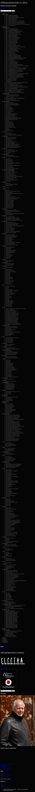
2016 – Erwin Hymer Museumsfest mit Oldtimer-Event (16, 86)
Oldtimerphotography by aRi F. (14, 2)
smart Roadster (8, 562)
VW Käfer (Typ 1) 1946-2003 (11, 571)
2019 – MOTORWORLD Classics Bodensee (14, 71)
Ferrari (4, 268)
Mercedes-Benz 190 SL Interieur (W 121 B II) (14, 426)
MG (4, 441)
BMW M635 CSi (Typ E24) (11, 198)
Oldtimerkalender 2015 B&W (11, 626)
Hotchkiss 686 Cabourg (10, 347)
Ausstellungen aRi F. (7, 604)
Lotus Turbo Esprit (9, 400)
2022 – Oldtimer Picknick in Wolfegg (13, 55)
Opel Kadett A (8, 475)
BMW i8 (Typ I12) (9, 207)
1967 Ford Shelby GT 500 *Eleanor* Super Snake (15, 308)
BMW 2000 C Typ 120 (10, 196)
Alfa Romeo (5, 136)
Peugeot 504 (7, 498)
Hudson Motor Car (7, 349)
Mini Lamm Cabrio (9, 449)
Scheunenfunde (6, 93)
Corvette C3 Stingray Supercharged (12, 231)
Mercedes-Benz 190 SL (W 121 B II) (12, 424)
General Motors (6, 325)
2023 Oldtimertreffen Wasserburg (12, 51)
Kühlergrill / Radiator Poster (11, 632)
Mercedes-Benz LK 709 (10, 467)
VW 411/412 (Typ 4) (9, 579)
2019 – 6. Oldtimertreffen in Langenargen (13, 70)
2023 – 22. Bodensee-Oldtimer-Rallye (13, 48)
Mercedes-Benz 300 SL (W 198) (11, 422)
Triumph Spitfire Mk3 (9, 567)
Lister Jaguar (8, 112)
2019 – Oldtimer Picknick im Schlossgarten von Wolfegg (16, 65)
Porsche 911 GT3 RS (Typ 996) (11, 515)
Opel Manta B (8, 478)
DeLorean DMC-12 (9, 108)
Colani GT (7, 105)
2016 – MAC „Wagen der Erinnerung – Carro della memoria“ (17, 24)
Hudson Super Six (9, 351)
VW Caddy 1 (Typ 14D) (10, 583)
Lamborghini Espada (9, 385)
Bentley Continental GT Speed (11, 184)
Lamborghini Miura (9, 389)
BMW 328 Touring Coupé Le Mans (12, 191)
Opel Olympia (8, 489)
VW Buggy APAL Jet (9, 589)
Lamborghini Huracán (9, 388)
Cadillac (4, 215)
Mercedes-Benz (6, 413)
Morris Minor (8, 180)
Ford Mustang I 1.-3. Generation (11, 323)
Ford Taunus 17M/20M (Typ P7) (12, 315)
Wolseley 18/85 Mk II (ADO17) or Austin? (14, 176)
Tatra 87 (7, 128)
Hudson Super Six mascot (10, 354)
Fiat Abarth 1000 (8, 291)
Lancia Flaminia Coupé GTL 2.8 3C (12, 391)
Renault (4, 536)
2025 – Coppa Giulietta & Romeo (12, 38)
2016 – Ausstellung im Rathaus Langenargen (14, 608)
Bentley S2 (7, 183)
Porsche (4, 506)
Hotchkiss (5, 346)
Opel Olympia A (8, 490)
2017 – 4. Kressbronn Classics (11, 77)
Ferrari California (8, 277)
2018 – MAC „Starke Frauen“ (11, 18)
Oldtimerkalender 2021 (10, 610)
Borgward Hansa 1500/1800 (11, 210)
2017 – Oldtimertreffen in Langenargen (13, 83)
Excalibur (5, 266)
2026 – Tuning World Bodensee (11, 29)
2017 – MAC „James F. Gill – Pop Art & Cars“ (14, 20)
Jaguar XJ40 (7, 362)
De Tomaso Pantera (9, 264)
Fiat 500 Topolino (9, 302)
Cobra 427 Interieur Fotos (10, 133)
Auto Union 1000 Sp (9, 167)
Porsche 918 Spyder (9, 530)
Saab (4, 551)
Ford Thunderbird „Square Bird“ (12, 318)
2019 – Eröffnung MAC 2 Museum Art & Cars (14, 17)
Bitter (4, 186)
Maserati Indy (8, 412)
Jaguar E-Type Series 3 (10, 366)
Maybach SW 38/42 (9, 420)
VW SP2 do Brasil (9, 588)
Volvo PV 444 (8, 597)
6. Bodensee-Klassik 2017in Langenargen (10, 81)
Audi (4, 157)
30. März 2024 (3, 648)
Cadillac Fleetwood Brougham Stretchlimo (14, 220)
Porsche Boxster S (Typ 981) (11, 532)
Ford (4, 307)
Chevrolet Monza (8, 226)
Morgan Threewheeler (9, 454)
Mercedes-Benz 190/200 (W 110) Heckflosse (14, 432)
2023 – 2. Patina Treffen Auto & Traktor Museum (15, 46)
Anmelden (5, 773)
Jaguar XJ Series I (9, 365)
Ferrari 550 (7, 274)
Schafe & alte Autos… (9, 96)
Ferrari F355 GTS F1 (9, 280)
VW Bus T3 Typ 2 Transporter (11, 577)
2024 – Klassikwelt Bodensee (11, 43)
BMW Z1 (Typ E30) (9, 201)
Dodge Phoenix (8, 240)
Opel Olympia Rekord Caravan (11, 482)
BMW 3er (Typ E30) (9, 199)
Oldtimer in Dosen (9, 633)
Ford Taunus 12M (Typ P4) (10, 316)
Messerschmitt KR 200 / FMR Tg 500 (13, 118)
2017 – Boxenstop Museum (10, 19)
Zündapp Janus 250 (9, 130)
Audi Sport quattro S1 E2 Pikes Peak (12, 163)
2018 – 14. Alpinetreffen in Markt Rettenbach (14, 76)
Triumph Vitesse (8, 565)
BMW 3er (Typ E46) (9, 204)
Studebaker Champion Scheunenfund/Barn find (14, 98)
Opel (4, 468)
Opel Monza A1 (8, 479)
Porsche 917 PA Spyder (10, 527)
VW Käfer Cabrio (9, 572)
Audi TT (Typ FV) (9, 164)
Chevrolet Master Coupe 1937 (11, 224)
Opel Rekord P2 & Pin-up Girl (11, 493)
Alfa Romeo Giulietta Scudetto (11, 145)
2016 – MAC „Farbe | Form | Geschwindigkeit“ (15, 23)
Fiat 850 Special (8, 305)
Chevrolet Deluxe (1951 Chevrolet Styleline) (14, 225)
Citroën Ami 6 (8, 248)
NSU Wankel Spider (9, 460)
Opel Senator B (8, 494)
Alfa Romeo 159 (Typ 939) (10, 137)
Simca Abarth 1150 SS (10, 559)
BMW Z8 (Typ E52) (9, 206)
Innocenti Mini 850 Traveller (11, 356)
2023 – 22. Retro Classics (10, 53)
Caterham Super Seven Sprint (11, 396)
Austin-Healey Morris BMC (8, 169)
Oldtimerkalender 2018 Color (11, 618)
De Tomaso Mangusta (9, 263)
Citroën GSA (8, 257)
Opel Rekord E (8, 483)
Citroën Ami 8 (8, 249)
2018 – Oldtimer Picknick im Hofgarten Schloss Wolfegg (16, 73)
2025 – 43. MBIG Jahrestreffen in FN (13, 34)
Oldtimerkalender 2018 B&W (11, 619)
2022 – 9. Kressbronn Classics (11, 54)
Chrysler (4, 233)
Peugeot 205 (7, 503)
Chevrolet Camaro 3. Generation (12, 223)
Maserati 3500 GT (9, 403)
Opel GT (7, 487)
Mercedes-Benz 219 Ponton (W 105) (12, 428)
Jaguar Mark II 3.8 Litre (10, 370)
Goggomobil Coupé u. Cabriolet (11, 337)
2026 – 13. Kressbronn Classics (11, 28)
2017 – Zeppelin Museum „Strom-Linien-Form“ (15, 22)
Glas (4, 336)
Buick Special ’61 (9, 330)
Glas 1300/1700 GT (9, 338)
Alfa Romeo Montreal (9, 142)
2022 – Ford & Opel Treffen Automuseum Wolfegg (15, 57)
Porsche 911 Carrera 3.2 (10, 514)
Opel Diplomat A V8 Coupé (11, 474)
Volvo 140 (7, 592)
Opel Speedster (8, 485)
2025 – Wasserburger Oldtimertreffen (12, 37)
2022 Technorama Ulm (10, 60)
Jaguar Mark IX (8, 374)
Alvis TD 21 (7, 152)
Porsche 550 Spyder (9, 511)
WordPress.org (6, 776)
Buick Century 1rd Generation (11, 326)
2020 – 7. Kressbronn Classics (11, 62)
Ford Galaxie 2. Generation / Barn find (13, 324)
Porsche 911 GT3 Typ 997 (10, 516)
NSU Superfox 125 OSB (10, 459)
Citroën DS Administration (10, 250)
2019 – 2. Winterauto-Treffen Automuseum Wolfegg (15, 67)
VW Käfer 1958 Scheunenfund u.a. (12, 100)
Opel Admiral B (8, 486)
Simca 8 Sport (8, 558)
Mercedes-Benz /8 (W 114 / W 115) (12, 436)
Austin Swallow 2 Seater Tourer (11, 376)
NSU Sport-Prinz (8, 457)
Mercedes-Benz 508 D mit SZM (11, 466)
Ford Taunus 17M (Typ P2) (10, 310)
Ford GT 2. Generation (10, 309)
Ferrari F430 (7, 282)
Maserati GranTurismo (10, 405)
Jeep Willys (5, 377)
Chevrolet (5, 221)
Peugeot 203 (7, 504)
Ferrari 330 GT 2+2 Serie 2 (10, 271)
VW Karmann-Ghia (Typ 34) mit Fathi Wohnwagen (15, 580)
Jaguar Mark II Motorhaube (11, 368)
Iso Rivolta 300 (8, 110)
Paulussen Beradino (9, 122)
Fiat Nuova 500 (8, 306)
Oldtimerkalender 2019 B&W (11, 617)
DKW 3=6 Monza (9, 166)
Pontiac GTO (8, 335)
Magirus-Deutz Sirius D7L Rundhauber (13, 464)
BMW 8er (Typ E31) (9, 205)
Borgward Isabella (9, 214)
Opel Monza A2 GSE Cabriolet (11, 480)
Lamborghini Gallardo (9, 386)
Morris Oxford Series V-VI (10, 175)
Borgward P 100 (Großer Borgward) (12, 211)
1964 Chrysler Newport (10, 234)
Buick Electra (8, 328)
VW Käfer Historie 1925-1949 (11, 570)
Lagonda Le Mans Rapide (10, 381)
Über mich (5, 638)
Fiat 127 (7, 288)
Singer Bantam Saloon (9, 126)
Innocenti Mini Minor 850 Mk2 (11, 357)
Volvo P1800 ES (8, 596)
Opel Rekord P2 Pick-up (10, 484)
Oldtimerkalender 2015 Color (11, 627)
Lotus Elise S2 (8, 398)
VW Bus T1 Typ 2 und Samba (11, 574)
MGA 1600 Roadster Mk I (10, 445)
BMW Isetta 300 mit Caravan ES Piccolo (13, 193)
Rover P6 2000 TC (9, 549)
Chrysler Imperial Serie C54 (11, 235)
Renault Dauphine (9, 542)
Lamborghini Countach (10, 384)
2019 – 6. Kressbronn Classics (11, 63)
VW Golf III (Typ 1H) (9, 586)
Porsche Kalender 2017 (10, 623)
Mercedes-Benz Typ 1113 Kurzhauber (13, 465)
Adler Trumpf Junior (9, 102)
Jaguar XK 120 (8, 372)
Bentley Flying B (8, 185)
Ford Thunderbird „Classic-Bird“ (12, 317)
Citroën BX (7, 258)
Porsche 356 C (8, 510)
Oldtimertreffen (6, 27)
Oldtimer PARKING (9, 634)
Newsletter (5, 26)
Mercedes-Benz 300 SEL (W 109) (12, 435)
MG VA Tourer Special (10, 443)
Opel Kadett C (8, 477)
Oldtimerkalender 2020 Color (11, 614)
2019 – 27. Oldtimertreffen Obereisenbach (13, 64)
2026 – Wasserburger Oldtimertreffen (12, 32)
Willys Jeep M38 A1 (9, 379)
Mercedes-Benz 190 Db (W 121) (12, 427)
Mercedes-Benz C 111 (9, 437)
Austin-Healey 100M (9, 170)
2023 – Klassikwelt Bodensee (11, 49)
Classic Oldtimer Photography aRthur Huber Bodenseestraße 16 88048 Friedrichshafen (6, 766)
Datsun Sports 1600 (9, 260)
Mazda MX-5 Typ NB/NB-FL (11, 117)
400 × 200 (2, 650)
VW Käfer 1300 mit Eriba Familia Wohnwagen (14, 573)
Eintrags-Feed (6, 774)
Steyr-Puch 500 (8, 296)
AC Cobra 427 (8, 132)
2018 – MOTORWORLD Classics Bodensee (14, 74)
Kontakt (4, 639)
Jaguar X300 (8, 361)
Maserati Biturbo (8, 411)
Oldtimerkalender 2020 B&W (11, 612)
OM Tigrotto (8, 462)
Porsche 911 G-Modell (10, 524)
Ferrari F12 (7, 279)
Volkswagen (5, 569)
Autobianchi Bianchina (10, 286)
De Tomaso (5, 262)
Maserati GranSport (9, 404)
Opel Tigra (7, 496)
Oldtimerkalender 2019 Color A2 (12, 616)
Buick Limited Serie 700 (10, 329)
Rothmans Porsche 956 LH (10, 535)
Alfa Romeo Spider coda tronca (11, 147)
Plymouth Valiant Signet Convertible (12, 242)
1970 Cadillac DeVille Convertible (12, 217)
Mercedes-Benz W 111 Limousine (12, 430)
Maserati (4, 402)
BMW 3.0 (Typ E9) (9, 203)
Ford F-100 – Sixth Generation (11, 321)
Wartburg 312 (8, 129)
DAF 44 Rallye (8, 107)
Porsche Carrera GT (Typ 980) (11, 533)
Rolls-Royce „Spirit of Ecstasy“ (11, 545)
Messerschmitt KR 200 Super (11, 119)
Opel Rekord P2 (8, 492)
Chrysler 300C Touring (10, 243)
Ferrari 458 (7, 272)
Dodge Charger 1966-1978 (10, 236)
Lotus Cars (5, 395)
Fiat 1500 (7, 298)
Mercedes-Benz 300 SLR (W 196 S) (12, 423)
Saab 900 (7, 552)
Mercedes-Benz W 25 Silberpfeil (12, 418)
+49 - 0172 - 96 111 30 (5, 768)
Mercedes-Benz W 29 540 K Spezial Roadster (14, 419)
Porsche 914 (7, 518)
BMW (4, 188)
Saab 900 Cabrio (8, 555)
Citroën (4, 245)
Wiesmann (5, 600)
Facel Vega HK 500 (9, 109)
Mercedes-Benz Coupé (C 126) (11, 440)
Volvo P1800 (8, 595)
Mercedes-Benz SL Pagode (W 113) (12, 433)
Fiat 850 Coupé (8, 304)
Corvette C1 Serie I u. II (10, 227)
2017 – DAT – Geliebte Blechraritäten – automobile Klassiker (13, 607)
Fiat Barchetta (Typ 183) (10, 292)
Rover (4, 546)
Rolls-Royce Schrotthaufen (10, 544)
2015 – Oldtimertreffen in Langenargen (13, 91)
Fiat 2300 (7, 299)
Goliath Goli (7, 212)
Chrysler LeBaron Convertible (11, 244)
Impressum (5, 642)
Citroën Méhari (8, 255)
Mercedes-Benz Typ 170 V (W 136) (12, 417)
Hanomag (5, 343)
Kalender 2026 (6, 609)
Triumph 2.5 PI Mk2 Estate (10, 564)
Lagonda (4, 380)
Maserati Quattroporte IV (10, 410)
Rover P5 (7, 548)
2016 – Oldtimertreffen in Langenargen (13, 90)
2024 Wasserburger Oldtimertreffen (12, 45)
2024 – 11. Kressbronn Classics (11, 42)
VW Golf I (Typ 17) (9, 582)
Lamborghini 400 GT (9, 383)
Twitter (4, 784)
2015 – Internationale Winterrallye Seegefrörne (14, 92)
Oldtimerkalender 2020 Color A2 (12, 611)
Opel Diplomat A (8, 473)
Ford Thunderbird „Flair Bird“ (11, 319)
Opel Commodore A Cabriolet (11, 470)
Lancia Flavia (8, 392)
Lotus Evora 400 (8, 399)
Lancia (4, 390)
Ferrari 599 (7, 276)
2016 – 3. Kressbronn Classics (11, 84)
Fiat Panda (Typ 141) (9, 293)
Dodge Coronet (8, 238)
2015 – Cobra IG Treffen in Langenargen (13, 135)
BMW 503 (7, 189)
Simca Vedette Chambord (10, 560)
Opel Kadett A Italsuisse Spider (11, 476)
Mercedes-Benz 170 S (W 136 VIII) (12, 415)
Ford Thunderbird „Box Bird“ (11, 320)
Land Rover (5, 394)
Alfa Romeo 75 (8, 139)
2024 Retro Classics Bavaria (11, 41)
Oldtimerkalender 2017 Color (11, 620)
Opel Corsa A (8, 471)
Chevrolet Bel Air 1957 (10, 222)
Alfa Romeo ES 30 (9, 140)
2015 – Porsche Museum (10, 25)
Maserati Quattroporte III (10, 409)
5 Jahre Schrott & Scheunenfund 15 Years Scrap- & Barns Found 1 (12, 95)
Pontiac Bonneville (9, 333)
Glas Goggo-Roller (9, 339)
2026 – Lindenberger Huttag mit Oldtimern (14, 30)
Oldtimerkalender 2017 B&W (11, 621)
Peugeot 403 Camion (9, 501)
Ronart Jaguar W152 (9, 124)
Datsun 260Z (8, 261)
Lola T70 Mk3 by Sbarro (10, 114)
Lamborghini (5, 382)
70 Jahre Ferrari (8, 269)
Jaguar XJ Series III (9, 363)
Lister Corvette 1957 (9, 111)
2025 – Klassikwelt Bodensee (11, 35)
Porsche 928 (7, 531)
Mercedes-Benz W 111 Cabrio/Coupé (12, 431)
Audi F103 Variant (9, 161)
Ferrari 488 (7, 273)
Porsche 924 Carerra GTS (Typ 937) (12, 520)
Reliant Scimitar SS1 (9, 123)
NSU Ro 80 (7, 456)
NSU (4, 455)
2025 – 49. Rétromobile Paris (11, 39)
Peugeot (4, 497)
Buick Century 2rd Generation (11, 327)
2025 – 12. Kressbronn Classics (11, 33)
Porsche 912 (7, 526)
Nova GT (7, 120)
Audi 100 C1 (8, 158)
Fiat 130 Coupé (8, 297)
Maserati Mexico (8, 408)
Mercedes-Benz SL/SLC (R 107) (12, 438)
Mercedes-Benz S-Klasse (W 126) (12, 439)
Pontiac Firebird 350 (9, 334)
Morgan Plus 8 (8, 452)
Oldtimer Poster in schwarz (10, 636)
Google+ (4, 786)
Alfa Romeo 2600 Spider (10, 138)
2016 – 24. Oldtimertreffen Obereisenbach (13, 85)
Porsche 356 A (8, 507)
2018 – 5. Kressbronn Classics (11, 72)
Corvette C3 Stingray (9, 230)
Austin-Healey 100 (9, 178)
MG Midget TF (8, 442)
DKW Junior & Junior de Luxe (11, 168)
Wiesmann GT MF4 (9, 601)
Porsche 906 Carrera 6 (9, 513)
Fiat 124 (7, 287)
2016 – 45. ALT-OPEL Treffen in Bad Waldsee (14, 89)
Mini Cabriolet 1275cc (10, 450)
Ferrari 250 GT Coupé (9, 270)
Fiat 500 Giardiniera (9, 301)
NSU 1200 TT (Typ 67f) (10, 458)
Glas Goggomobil (9, 340)
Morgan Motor (6, 451)
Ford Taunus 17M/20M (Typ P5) (12, 313)
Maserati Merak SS (9, 407)
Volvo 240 (7, 593)
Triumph (4, 563)
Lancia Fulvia (8, 393)
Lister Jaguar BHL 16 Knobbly (11, 113)
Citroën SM (7, 253)
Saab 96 (7, 554)
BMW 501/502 (8, 194)
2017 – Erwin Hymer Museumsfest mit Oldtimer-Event (16, 82)
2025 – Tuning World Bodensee (11, 36)
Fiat (4, 285)
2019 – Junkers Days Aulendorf (11, 66)
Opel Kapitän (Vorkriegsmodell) (11, 488)
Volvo (4, 591)
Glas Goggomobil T (9, 342)
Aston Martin (5, 154)
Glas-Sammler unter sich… (10, 99)
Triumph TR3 (8, 568)
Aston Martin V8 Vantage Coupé (12, 156)
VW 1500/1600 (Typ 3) (10, 578)
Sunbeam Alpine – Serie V (10, 127)
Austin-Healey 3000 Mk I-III (11, 171)
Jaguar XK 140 (8, 371)
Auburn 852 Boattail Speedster (11, 103)
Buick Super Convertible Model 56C (12, 332)
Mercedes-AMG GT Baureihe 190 (12, 414)
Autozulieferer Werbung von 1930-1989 (13, 630)
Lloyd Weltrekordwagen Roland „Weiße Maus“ (14, 213)
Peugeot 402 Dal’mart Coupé (11, 502)
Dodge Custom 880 (9, 239)
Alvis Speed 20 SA (9, 149)
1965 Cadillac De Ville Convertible (12, 218)
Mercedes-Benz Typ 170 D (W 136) (12, 421)
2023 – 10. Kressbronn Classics (11, 47)
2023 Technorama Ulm (10, 52)
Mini (4, 447)
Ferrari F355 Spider (9, 281)
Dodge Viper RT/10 (9, 241)
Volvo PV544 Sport (9, 599)
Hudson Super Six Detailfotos (11, 353)
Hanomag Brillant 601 (9, 344)
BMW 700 (7, 195)
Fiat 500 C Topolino (9, 300)
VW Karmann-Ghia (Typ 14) (11, 581)
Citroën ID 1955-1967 (9, 252)
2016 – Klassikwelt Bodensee (11, 88)
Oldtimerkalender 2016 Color (11, 625)
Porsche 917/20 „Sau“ (9, 529)
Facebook (5, 783)
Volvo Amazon (8, 598)
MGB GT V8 (8, 446)
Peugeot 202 (7, 505)
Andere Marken (6, 101)
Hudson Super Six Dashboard (11, 352)
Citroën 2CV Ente (9, 254)
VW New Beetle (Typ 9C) (10, 590)
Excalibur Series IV (9, 267)
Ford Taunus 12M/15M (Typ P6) (12, 314)
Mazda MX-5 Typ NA (9, 116)
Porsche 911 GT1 (8, 525)
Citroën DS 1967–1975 (10, 251)
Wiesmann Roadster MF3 (10, 602)
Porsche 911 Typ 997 (9, 517)
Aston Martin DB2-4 (9, 155)
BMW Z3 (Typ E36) (9, 202)
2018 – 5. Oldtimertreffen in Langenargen (13, 75)
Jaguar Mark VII (8, 375)
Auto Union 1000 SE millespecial (12, 165)
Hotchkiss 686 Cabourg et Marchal (12, 348)
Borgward (5, 208)
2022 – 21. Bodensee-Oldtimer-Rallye (13, 56)
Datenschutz (5, 640)
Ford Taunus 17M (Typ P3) (10, 311)
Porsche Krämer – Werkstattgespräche (13, 522)
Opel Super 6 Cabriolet (10, 495)
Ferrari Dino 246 (8, 278)
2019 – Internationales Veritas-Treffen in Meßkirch (15, 69)
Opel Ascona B (8, 469)
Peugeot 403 (7, 499)
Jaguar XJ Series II (9, 364)
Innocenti (5, 355)
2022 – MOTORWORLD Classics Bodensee (14, 58)
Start (4, 13)
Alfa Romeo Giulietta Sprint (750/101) (13, 146)
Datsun (4, 259)
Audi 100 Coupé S (9, 159)
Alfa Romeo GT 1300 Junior (11, 141)
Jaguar (4, 358)
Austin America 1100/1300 (10, 177)
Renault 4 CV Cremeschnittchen (11, 541)
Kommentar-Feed (6, 775)
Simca (4, 557)
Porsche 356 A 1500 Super (10, 508)
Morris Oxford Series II (10, 174)
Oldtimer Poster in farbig (10, 635)
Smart (4, 561)
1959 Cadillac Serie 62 (10, 216)
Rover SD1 (7, 550)
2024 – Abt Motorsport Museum (11, 16)
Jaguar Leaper (8, 373)
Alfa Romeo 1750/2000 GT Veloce (12, 144)
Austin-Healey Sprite (9, 173)
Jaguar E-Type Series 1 (10, 367)
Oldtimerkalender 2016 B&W (11, 624)
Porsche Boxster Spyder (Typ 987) (12, 521)
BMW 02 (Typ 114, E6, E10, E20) (12, 197)
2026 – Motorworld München (11, 15)
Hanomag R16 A (8, 345)
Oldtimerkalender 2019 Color (11, 615)
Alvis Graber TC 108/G (10, 151)
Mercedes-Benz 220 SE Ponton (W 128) (13, 429)
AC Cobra (5, 131)
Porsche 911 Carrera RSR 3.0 (11, 523)
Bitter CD (7, 187)
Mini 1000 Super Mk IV (10, 448)
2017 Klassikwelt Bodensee (11, 79)
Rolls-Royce (5, 543)
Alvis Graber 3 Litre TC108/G (11, 150)
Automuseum (5, 14)
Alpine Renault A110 (9, 537)
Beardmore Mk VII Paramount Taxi (12, 104)
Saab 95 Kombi (8, 553)
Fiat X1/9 (7, 295)
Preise (4, 637)
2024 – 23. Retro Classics (10, 44)
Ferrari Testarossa (9, 283)
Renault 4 (7, 540)
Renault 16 (7, 539)
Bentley (4, 182)
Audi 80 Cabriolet (9, 160)
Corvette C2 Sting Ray (10, 229)
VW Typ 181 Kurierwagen (10, 587)
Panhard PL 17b (8, 121)
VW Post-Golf (8, 584)
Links (4, 628)
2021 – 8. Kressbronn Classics (11, 61)
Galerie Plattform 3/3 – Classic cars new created (15, 605)
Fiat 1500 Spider (8, 289)
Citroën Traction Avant (10, 246)
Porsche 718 (7, 512)
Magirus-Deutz (6, 401)
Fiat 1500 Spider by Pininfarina (11, 290)
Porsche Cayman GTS (9, 534)
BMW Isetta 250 (8, 192)
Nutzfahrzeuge (6, 461)
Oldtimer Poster (6, 629)
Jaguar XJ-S (7, 360)
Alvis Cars (5, 148)
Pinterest (4, 787)
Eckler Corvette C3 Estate (10, 232)
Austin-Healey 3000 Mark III (11, 179)
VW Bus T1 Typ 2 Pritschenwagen (12, 576)
